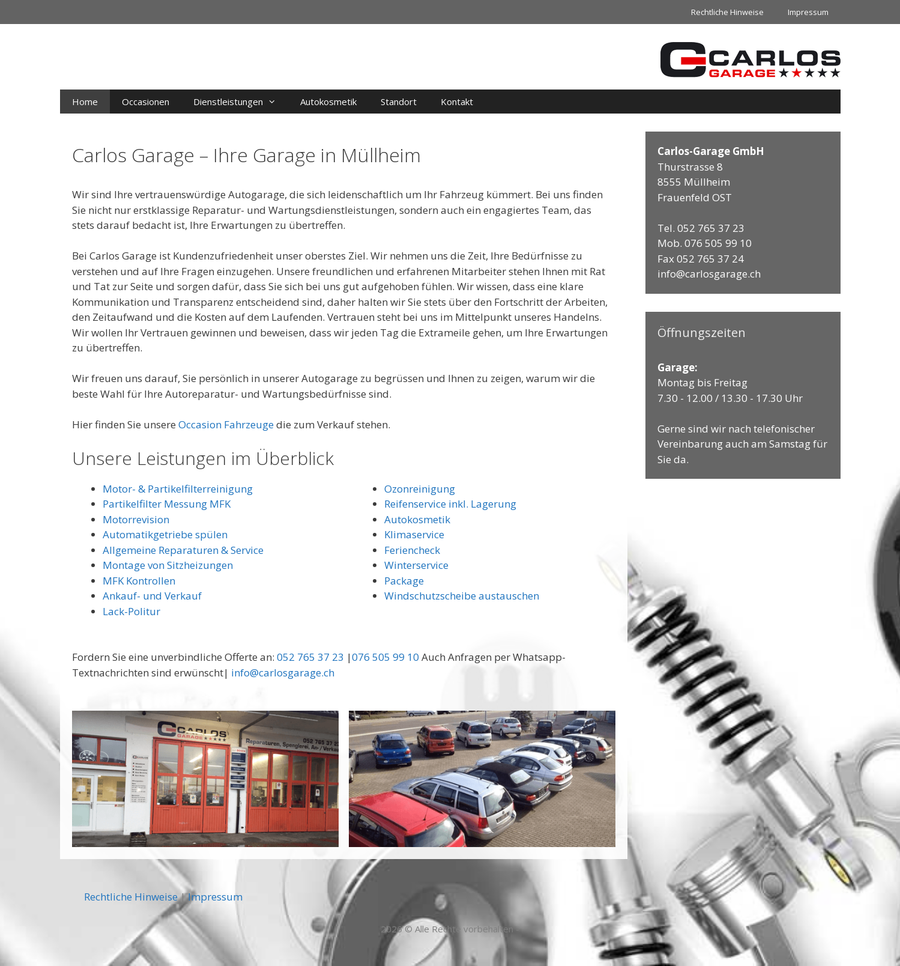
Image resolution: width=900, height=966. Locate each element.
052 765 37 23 (310, 657)
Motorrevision (136, 519)
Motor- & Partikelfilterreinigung (178, 489)
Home (85, 102)
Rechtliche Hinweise (727, 12)
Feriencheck (412, 550)
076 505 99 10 (385, 657)
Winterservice (416, 565)
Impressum (808, 12)
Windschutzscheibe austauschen (461, 596)
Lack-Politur (131, 611)
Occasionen (145, 102)
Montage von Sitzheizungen (168, 565)
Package (404, 581)
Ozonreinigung (419, 489)
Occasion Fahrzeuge (226, 424)
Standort (399, 102)
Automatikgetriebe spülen (165, 534)
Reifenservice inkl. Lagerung (450, 504)
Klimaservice (414, 534)
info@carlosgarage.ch (282, 672)
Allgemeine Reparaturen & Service (183, 550)
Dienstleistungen (240, 102)
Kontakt (457, 102)
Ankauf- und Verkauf (152, 596)
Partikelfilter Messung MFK (167, 504)
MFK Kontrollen (139, 581)
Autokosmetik (328, 102)
